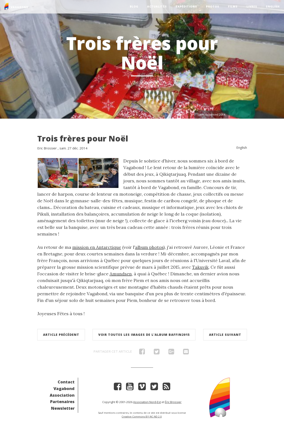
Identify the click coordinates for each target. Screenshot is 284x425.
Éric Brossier (173, 402)
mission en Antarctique (96, 247)
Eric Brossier (47, 148)
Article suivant (225, 334)
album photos (149, 247)
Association (62, 395)
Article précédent (61, 334)
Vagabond (64, 388)
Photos (212, 6)
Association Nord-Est (147, 402)
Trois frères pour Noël (82, 138)
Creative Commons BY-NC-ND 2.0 (142, 416)
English (273, 6)
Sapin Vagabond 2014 (211, 114)
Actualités (157, 6)
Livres (252, 6)
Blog (134, 6)
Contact (66, 381)
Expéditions (186, 6)
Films (233, 6)
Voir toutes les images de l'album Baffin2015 (144, 334)
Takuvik (200, 267)
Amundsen (121, 273)
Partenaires (62, 401)
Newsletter (63, 408)
